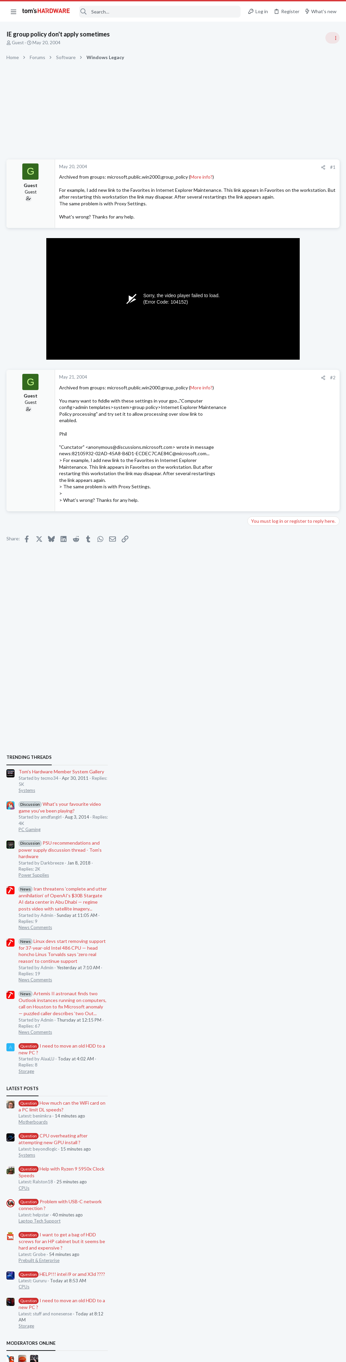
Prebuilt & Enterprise (270, 868)
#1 (224, 167)
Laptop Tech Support (271, 829)
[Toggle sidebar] (332, 38)
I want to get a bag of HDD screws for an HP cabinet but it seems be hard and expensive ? (293, 849)
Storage (258, 679)
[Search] (160, 12)
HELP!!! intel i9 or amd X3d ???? (293, 882)
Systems (258, 398)
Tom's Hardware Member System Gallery (293, 380)
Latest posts (254, 696)
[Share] (214, 167)
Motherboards (264, 730)
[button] (13, 11)
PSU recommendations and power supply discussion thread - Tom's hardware (291, 457)
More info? (202, 177)
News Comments (266, 535)
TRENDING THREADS (260, 365)
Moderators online (262, 951)
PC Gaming (261, 437)
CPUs (255, 796)
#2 (224, 390)
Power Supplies (265, 483)
